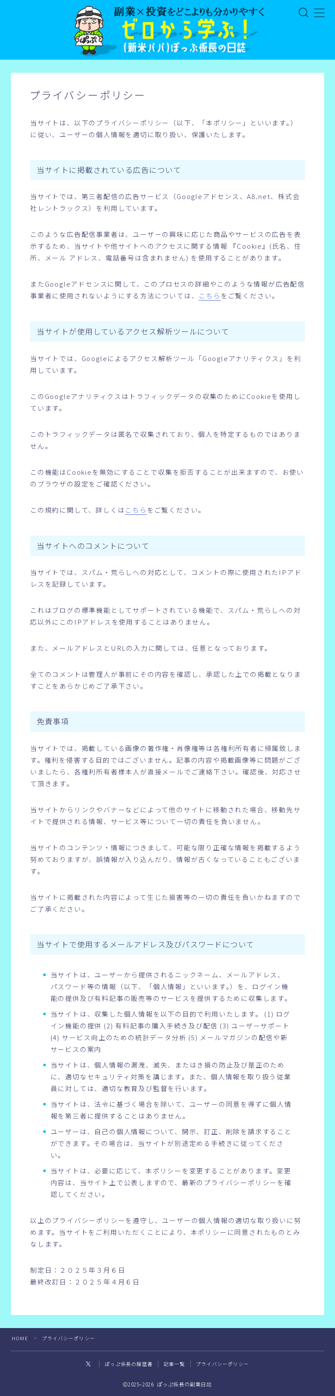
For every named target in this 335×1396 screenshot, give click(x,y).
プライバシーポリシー (222, 1362)
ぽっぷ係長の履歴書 (129, 1362)
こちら (209, 296)
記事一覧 (174, 1362)
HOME (20, 1337)
